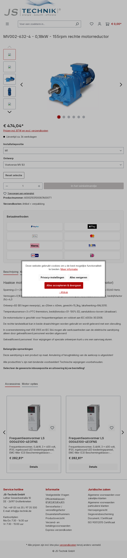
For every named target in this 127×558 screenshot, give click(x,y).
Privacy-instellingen (52, 277)
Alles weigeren (78, 277)
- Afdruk (63, 292)
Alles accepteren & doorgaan (64, 285)
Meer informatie (69, 269)
